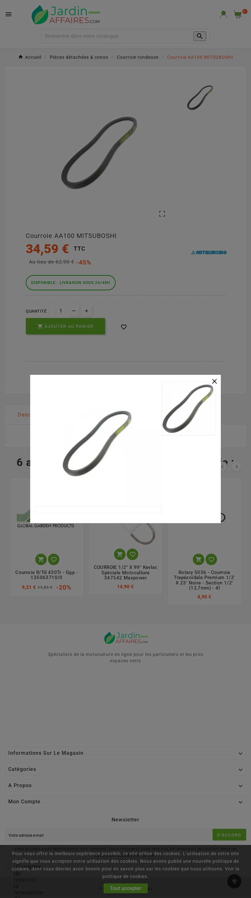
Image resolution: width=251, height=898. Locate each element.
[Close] (214, 380)
